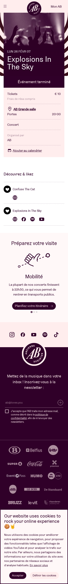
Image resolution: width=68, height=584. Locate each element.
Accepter (18, 575)
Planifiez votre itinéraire (34, 306)
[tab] (31, 312)
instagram (12, 334)
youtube (33, 334)
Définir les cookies (44, 575)
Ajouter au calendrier (24, 150)
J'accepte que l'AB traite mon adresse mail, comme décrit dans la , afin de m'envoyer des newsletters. (34, 416)
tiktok (56, 334)
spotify (45, 334)
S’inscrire (60, 402)
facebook (23, 334)
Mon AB (56, 6)
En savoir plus (39, 565)
